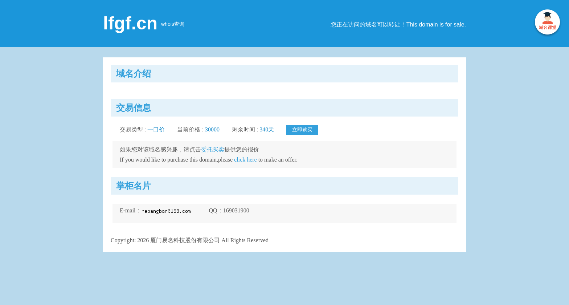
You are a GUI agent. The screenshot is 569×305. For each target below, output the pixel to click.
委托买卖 (212, 149)
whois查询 (172, 24)
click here (245, 159)
